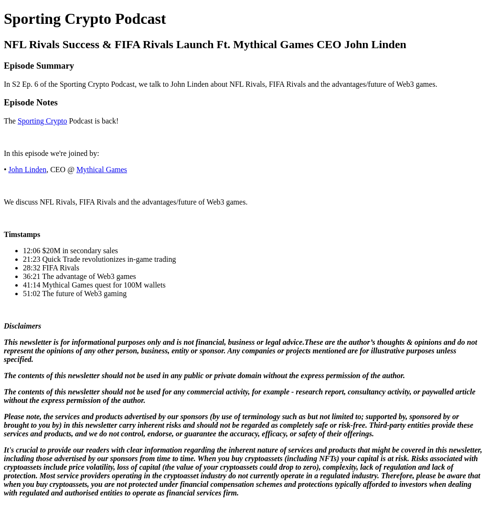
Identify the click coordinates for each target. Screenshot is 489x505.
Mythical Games (101, 169)
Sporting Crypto (42, 121)
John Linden (28, 169)
